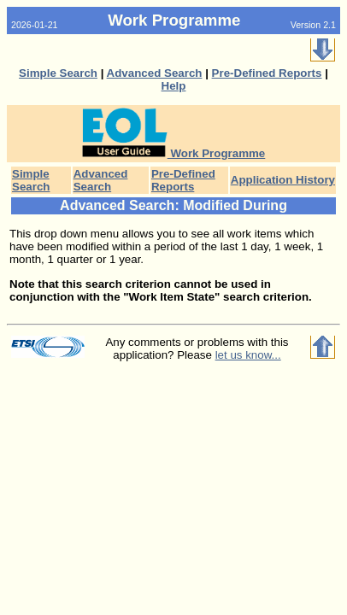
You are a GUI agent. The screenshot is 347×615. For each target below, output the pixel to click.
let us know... (248, 354)
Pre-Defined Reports (267, 73)
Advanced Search (155, 73)
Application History (283, 179)
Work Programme (174, 153)
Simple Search (58, 73)
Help (174, 85)
